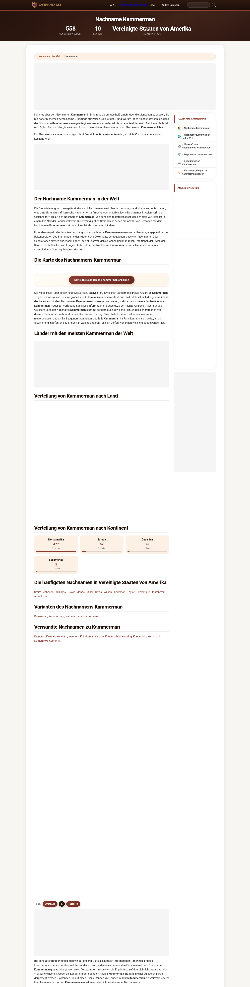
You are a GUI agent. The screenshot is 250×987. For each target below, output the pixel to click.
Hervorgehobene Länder (133, 5)
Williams (61, 516)
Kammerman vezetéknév (192, 282)
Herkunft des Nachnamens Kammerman (196, 146)
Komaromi (154, 560)
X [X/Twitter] (61, 661)
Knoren (150, 838)
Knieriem (74, 560)
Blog (152, 5)
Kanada (123, 423)
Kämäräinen (84, 862)
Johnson (48, 516)
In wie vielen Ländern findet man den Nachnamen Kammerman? (76, 616)
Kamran (50, 560)
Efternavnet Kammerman (191, 266)
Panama (55, 439)
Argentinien (57, 423)
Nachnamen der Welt (49, 56)
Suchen (154, 892)
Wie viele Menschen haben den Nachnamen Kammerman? (72, 627)
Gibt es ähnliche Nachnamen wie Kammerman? (66, 649)
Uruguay (124, 439)
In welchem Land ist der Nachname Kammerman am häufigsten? (76, 590)
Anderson (119, 516)
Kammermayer (120, 806)
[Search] (198, 5)
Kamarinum (118, 838)
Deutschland (58, 431)
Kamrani (116, 814)
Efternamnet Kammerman (191, 301)
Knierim (99, 560)
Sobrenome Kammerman (191, 234)
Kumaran (48, 814)
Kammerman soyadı (197, 308)
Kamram (82, 814)
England (124, 431)
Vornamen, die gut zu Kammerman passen (194, 172)
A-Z (112, 5)
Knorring (127, 560)
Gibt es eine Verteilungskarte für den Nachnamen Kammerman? (76, 638)
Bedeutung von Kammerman (191, 163)
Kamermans (91, 540)
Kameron (39, 560)
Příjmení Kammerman (198, 258)
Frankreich (125, 415)
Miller (90, 516)
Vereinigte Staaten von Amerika (69, 407)
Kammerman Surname (198, 202)
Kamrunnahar (85, 846)
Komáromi (49, 838)
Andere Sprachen (170, 5)
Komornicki (41, 565)
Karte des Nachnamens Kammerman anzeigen (101, 279)
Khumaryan (152, 814)
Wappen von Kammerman (198, 154)
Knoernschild (113, 560)
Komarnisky (153, 854)
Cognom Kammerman (198, 225)
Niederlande (126, 407)
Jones (81, 516)
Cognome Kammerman (198, 218)
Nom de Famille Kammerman (193, 211)
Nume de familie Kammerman (194, 291)
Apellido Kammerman (197, 196)
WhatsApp (50, 661)
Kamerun (151, 806)
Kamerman (40, 540)
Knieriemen (87, 560)
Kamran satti (119, 854)
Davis (98, 516)
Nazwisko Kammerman (198, 242)
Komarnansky (119, 846)
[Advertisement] (125, 86)
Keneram (62, 560)
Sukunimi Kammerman (198, 273)
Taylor (131, 516)
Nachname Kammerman (197, 128)
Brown (71, 516)
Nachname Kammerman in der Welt (196, 136)
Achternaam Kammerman (191, 250)
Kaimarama (49, 822)
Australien (56, 415)
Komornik (54, 565)
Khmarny (151, 830)
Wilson (108, 516)
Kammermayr (56, 540)
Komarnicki (139, 560)
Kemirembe (83, 838)
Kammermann (74, 540)
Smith (37, 516)
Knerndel (151, 846)
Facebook (73, 661)
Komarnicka (50, 862)
